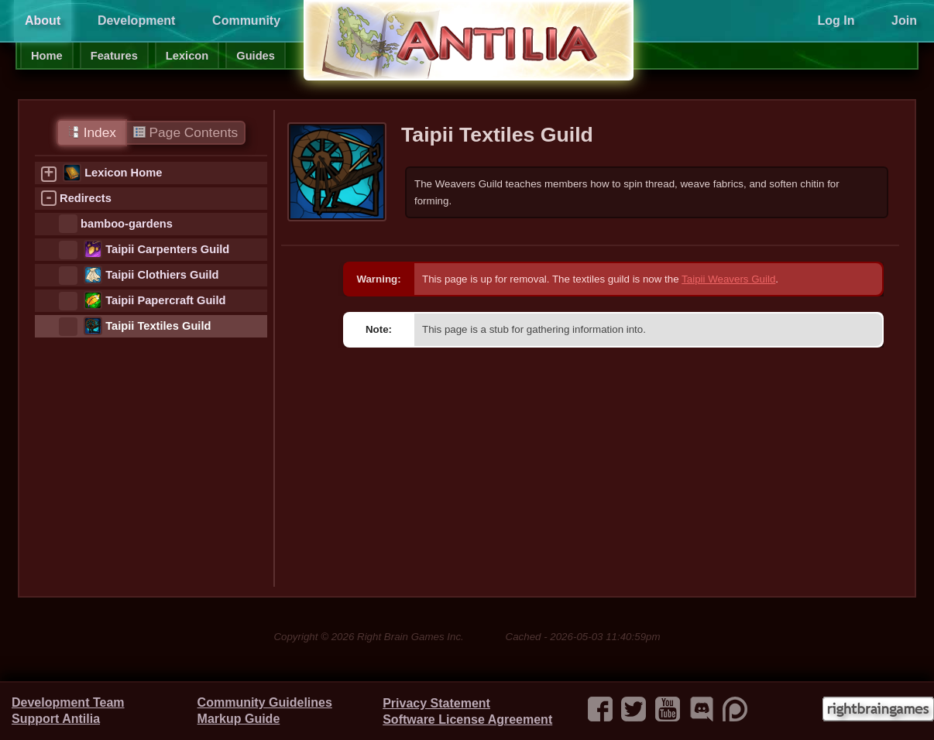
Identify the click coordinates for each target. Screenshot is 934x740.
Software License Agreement (467, 719)
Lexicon (187, 56)
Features (114, 56)
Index (91, 132)
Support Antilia (56, 718)
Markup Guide (238, 718)
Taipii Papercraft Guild (165, 300)
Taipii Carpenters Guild (167, 249)
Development (136, 20)
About (42, 20)
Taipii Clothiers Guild (161, 275)
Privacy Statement (436, 703)
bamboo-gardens (127, 224)
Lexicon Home (123, 172)
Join (904, 20)
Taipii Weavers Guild (728, 279)
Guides (255, 56)
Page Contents (185, 132)
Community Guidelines (264, 702)
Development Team (68, 702)
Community (246, 20)
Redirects (86, 198)
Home (47, 56)
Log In (835, 20)
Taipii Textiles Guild (158, 326)
